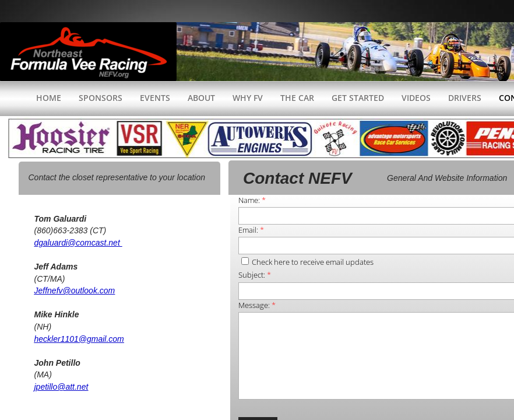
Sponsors (100, 97)
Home (48, 97)
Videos (416, 97)
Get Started (358, 97)
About (201, 97)
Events (155, 97)
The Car (297, 97)
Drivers (464, 97)
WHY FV (248, 97)
